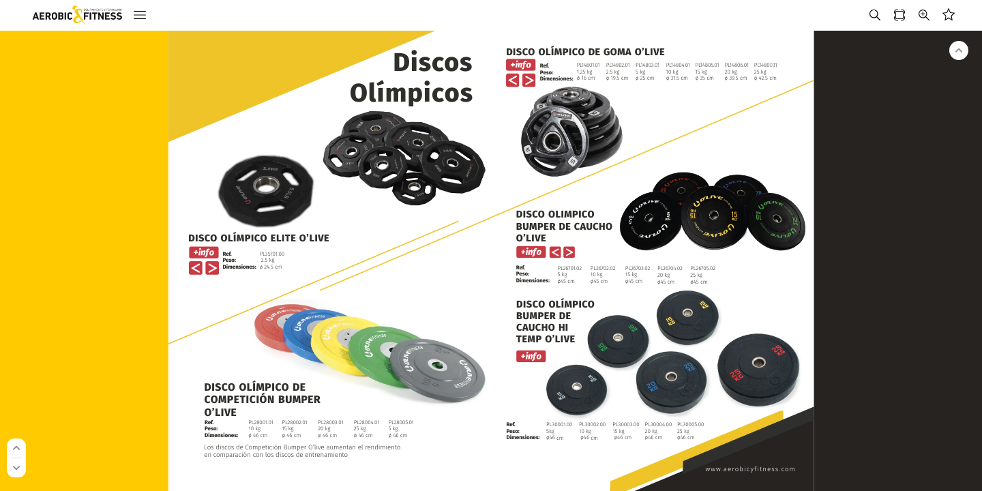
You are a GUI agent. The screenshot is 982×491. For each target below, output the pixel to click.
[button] (140, 15)
